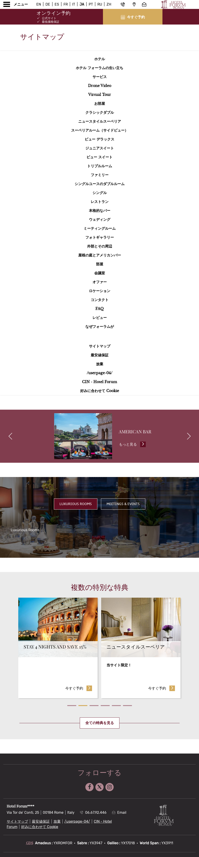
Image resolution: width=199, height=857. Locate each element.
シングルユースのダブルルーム (100, 184)
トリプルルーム (99, 166)
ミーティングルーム (100, 228)
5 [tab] (116, 707)
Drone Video (99, 85)
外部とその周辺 (99, 246)
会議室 (99, 273)
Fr (66, 4)
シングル (99, 192)
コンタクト (100, 299)
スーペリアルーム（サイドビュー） (99, 130)
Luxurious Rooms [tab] (75, 505)
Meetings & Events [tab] (123, 505)
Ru (99, 4)
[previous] (10, 436)
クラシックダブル (99, 112)
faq (99, 308)
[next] (188, 436)
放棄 (99, 364)
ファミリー (100, 175)
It (73, 4)
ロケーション (99, 291)
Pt (91, 4)
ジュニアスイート (99, 148)
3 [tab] (94, 707)
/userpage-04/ (99, 373)
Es (57, 4)
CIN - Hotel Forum (99, 382)
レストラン (100, 201)
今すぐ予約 (78, 689)
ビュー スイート (99, 157)
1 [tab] (71, 707)
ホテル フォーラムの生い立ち (99, 68)
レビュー (99, 317)
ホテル (99, 59)
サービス (99, 76)
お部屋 (99, 103)
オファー (99, 282)
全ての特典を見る (99, 724)
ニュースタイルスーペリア (99, 121)
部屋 (99, 264)
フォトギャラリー (99, 237)
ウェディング (99, 219)
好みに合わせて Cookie (99, 390)
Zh (109, 4)
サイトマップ (99, 346)
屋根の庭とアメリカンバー (99, 255)
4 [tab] (105, 707)
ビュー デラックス (99, 139)
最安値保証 (100, 355)
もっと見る (133, 444)
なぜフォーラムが (99, 326)
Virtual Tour (99, 94)
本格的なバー (99, 210)
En (38, 4)
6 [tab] (127, 707)
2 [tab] (82, 707)
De (47, 4)
